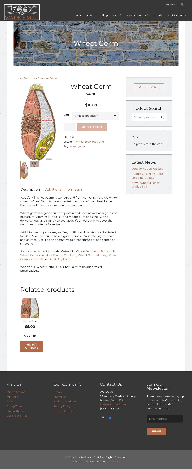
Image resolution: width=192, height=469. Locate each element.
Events (11, 401)
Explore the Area (17, 415)
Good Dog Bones (60, 259)
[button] (95, 15)
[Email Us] (117, 418)
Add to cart (92, 127)
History (57, 391)
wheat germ (77, 146)
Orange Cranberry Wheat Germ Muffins (79, 255)
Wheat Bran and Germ (90, 141)
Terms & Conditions (65, 411)
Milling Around (16, 391)
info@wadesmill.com (113, 404)
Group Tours (14, 406)
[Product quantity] (70, 127)
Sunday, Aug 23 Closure (148, 168)
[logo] (22, 12)
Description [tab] (30, 189)
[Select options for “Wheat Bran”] (31, 346)
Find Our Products (64, 401)
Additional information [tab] (64, 189)
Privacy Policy (61, 406)
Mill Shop (12, 396)
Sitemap (114, 461)
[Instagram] (103, 418)
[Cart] (175, 4)
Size (67, 115)
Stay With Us (15, 411)
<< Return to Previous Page (38, 78)
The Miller (59, 396)
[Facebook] (110, 418)
